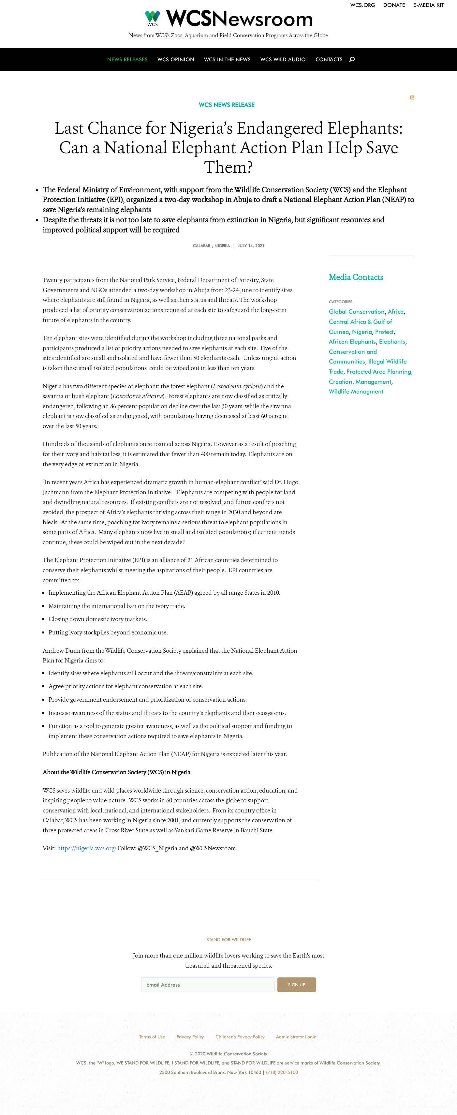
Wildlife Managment (356, 391)
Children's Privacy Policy (240, 1036)
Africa (396, 311)
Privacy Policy (190, 1036)
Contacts (329, 59)
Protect (384, 331)
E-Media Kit (428, 5)
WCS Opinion (175, 59)
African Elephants (352, 341)
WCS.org (362, 5)
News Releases (127, 59)
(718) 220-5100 (282, 1072)
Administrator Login (296, 1036)
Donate (394, 5)
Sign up (296, 984)
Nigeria (362, 331)
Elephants (392, 341)
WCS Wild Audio (283, 59)
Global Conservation (357, 311)
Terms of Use (152, 1036)
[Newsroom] (228, 20)
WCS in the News (227, 59)
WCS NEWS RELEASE (227, 104)
